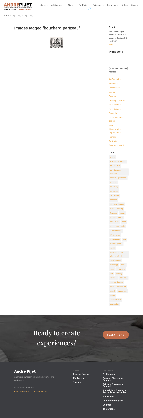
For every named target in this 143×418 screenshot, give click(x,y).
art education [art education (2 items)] (115, 166)
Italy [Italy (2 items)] (123, 226)
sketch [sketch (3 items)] (112, 291)
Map (111, 44)
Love (111, 125)
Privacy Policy (19, 391)
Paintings (97, 5)
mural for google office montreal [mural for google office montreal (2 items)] (116, 254)
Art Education (115, 79)
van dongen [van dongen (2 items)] (122, 291)
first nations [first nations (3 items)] (114, 222)
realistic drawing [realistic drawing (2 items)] (116, 282)
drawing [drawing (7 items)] (120, 209)
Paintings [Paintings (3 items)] (113, 278)
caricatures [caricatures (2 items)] (114, 195)
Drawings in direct (117, 100)
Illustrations (109, 409)
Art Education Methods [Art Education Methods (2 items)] (115, 172)
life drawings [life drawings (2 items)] (115, 235)
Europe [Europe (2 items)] (112, 217)
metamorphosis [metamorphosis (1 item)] (116, 244)
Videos (125, 5)
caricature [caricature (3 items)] (114, 191)
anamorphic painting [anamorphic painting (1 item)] (118, 161)
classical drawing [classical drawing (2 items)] (117, 204)
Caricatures (114, 88)
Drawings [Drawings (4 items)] (113, 213)
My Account (79, 378)
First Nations (115, 105)
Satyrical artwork (116, 145)
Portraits (113, 141)
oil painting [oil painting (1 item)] (121, 269)
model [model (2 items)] (112, 248)
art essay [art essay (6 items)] (113, 182)
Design (112, 92)
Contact (134, 5)
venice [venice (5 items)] (112, 296)
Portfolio (83, 5)
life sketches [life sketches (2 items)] (115, 239)
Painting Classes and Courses (113, 385)
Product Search (81, 374)
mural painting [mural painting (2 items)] (115, 260)
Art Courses (56, 5)
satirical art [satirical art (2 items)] (121, 287)
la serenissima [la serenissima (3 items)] (116, 231)
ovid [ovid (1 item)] (111, 274)
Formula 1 (113, 113)
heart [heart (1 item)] (124, 222)
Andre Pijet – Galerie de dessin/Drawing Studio (114, 392)
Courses (107, 405)
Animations (108, 397)
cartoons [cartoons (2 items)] (113, 200)
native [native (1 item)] (123, 265)
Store (43, 5)
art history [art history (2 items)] (114, 187)
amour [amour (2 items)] (112, 157)
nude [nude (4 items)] (112, 269)
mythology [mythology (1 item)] (114, 265)
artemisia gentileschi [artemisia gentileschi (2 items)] (118, 178)
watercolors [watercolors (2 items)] (114, 304)
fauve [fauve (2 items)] (120, 217)
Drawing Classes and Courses (113, 379)
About (70, 5)
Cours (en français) (113, 401)
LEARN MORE (115, 334)
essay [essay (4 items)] (122, 213)
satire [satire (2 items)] (112, 287)
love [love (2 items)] (124, 239)
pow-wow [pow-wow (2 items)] (123, 278)
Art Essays (114, 83)
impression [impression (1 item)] (114, 226)
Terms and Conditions (32, 391)
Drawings (111, 5)
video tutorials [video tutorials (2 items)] (115, 300)
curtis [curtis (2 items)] (112, 209)
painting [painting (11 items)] (119, 274)
